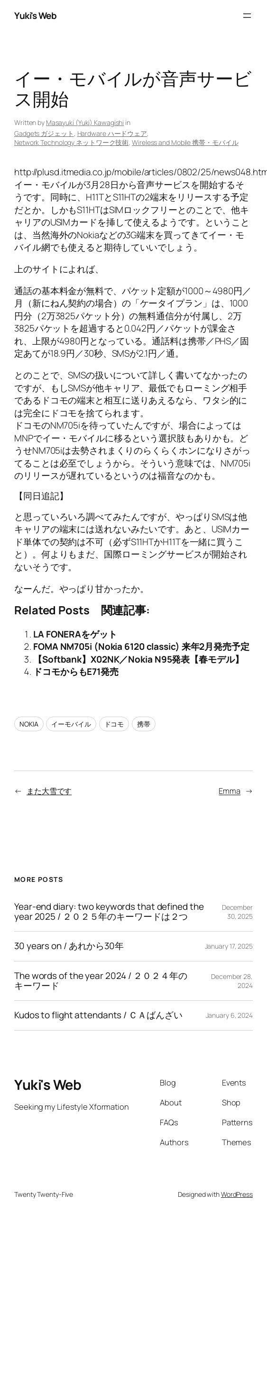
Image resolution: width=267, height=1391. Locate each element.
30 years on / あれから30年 (69, 946)
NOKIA (28, 723)
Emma (229, 790)
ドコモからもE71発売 (76, 671)
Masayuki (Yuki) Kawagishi (85, 122)
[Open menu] (247, 15)
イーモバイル (71, 723)
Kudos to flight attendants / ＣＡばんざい (98, 1015)
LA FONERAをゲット (75, 634)
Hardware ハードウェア (112, 133)
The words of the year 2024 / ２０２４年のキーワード (100, 981)
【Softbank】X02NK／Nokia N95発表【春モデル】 (138, 659)
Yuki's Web (35, 15)
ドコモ (114, 723)
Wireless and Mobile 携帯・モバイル (185, 142)
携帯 (143, 723)
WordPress (237, 1194)
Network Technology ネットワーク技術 (71, 142)
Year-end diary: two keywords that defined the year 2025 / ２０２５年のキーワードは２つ (109, 912)
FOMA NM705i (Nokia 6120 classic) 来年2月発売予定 (141, 646)
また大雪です (49, 790)
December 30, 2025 (237, 912)
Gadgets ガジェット (44, 133)
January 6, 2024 (229, 1015)
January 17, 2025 (229, 946)
